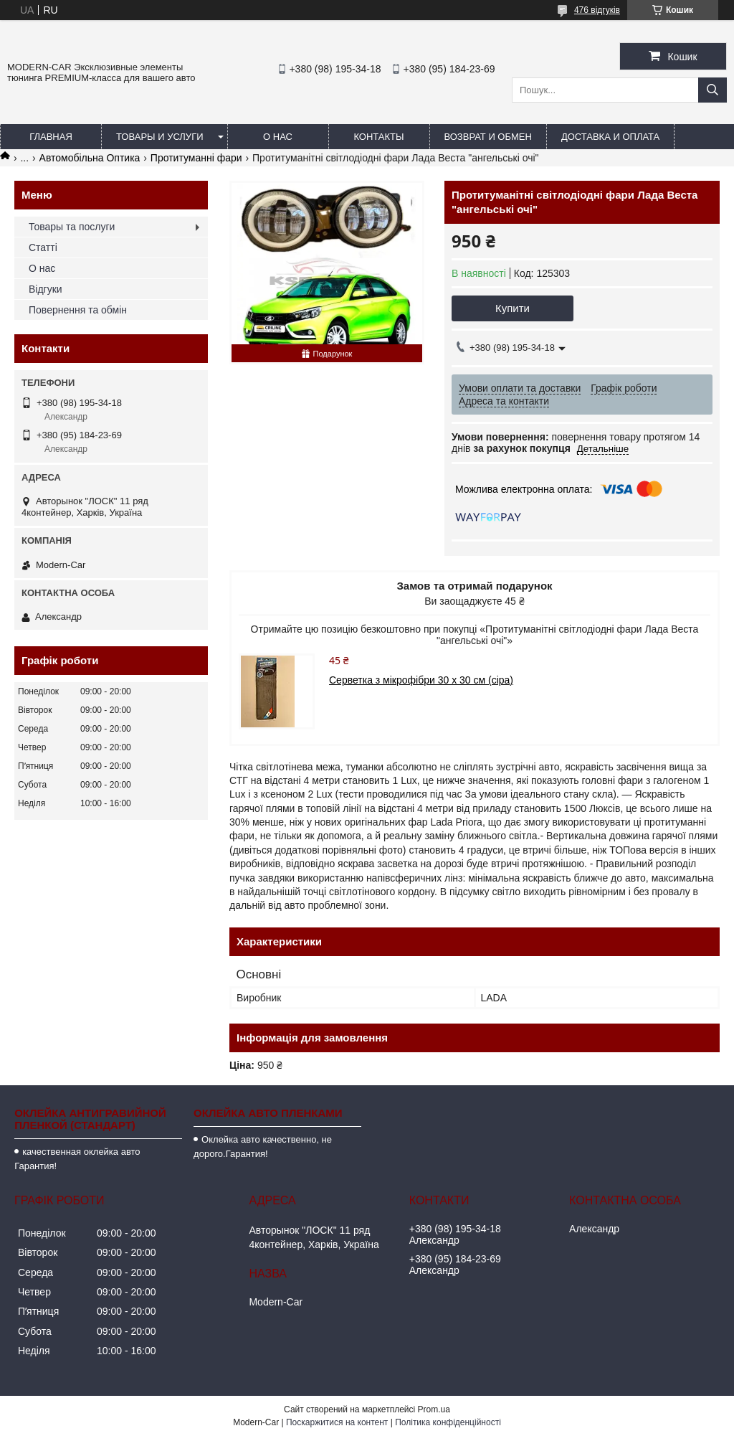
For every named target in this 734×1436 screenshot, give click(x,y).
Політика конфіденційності (448, 1422)
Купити (512, 308)
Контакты (378, 136)
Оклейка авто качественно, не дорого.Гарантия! (263, 1146)
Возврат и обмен (488, 136)
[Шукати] (712, 90)
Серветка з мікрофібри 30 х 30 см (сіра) (421, 680)
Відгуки (45, 289)
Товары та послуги (72, 226)
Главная (50, 136)
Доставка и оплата (610, 136)
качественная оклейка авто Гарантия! (77, 1158)
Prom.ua (434, 1409)
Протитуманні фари (196, 158)
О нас (277, 136)
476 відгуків (597, 10)
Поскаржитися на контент (337, 1422)
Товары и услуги (160, 136)
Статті (43, 247)
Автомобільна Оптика (89, 158)
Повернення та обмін (78, 310)
